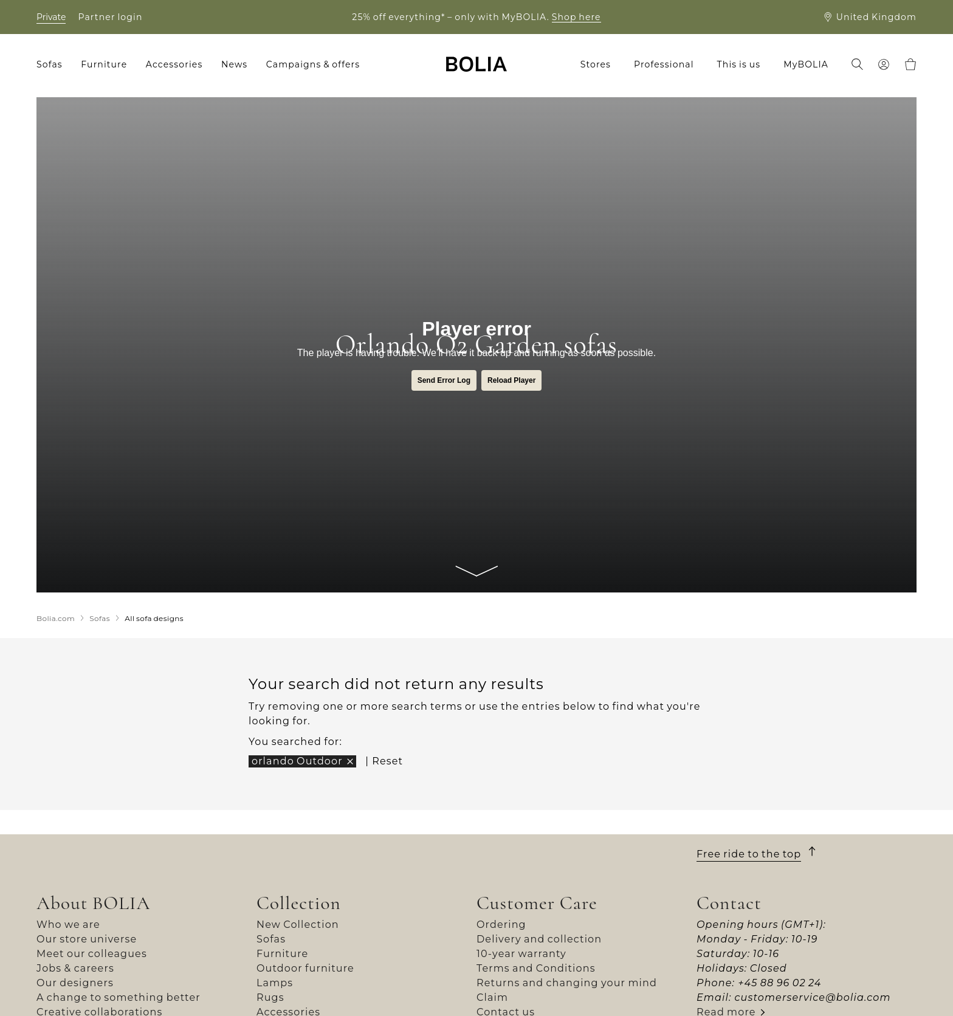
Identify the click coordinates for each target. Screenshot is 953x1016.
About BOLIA (93, 903)
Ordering (501, 924)
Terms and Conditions (536, 968)
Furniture (282, 953)
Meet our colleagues (91, 953)
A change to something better (118, 997)
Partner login (110, 17)
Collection (298, 903)
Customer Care (536, 903)
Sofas (271, 939)
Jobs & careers (75, 968)
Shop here (576, 17)
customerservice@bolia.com (812, 997)
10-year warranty (521, 953)
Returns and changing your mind (566, 983)
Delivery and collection (539, 939)
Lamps (274, 983)
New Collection (297, 924)
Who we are (68, 924)
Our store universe (86, 939)
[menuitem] (53, 64)
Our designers (75, 983)
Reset (387, 761)
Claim (492, 997)
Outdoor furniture (305, 968)
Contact (729, 903)
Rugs (270, 997)
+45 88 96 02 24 (779, 983)
